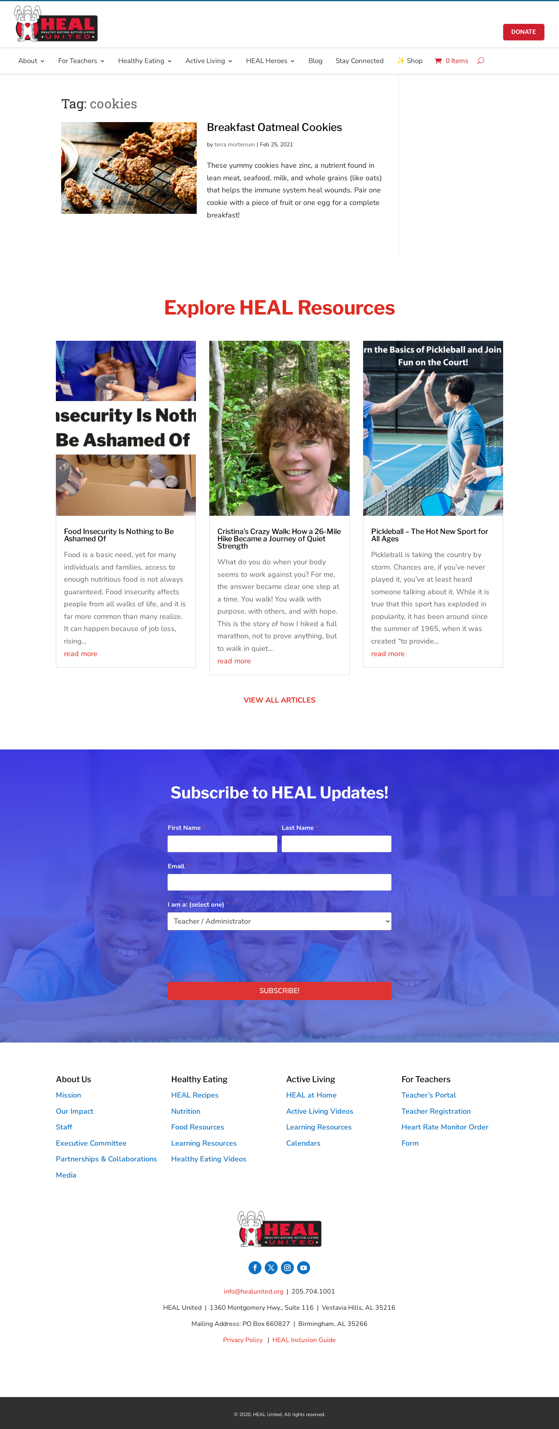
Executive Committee (91, 1143)
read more (81, 654)
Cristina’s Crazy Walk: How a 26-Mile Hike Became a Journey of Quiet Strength (279, 538)
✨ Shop (410, 61)
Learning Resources (204, 1143)
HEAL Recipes (195, 1095)
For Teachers (77, 61)
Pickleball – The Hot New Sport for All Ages (429, 535)
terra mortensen (235, 144)
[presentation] (229, 954)
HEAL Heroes (266, 61)
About (27, 61)
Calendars (303, 1143)
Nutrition (185, 1111)
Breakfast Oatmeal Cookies (274, 127)
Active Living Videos (319, 1111)
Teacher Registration (436, 1111)
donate (523, 32)
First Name (186, 827)
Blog (315, 61)
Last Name (300, 827)
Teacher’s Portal (429, 1095)
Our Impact (75, 1111)
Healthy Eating (141, 61)
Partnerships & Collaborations (106, 1159)
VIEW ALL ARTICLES (279, 700)
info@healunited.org (253, 1291)
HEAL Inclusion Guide (304, 1340)
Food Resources (197, 1127)
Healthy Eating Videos (209, 1159)
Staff (64, 1127)
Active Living (205, 61)
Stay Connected (360, 61)
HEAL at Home (311, 1095)
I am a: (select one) (198, 904)
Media (66, 1175)
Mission (68, 1095)
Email (178, 866)
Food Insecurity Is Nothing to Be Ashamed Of (119, 535)
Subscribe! (279, 991)
